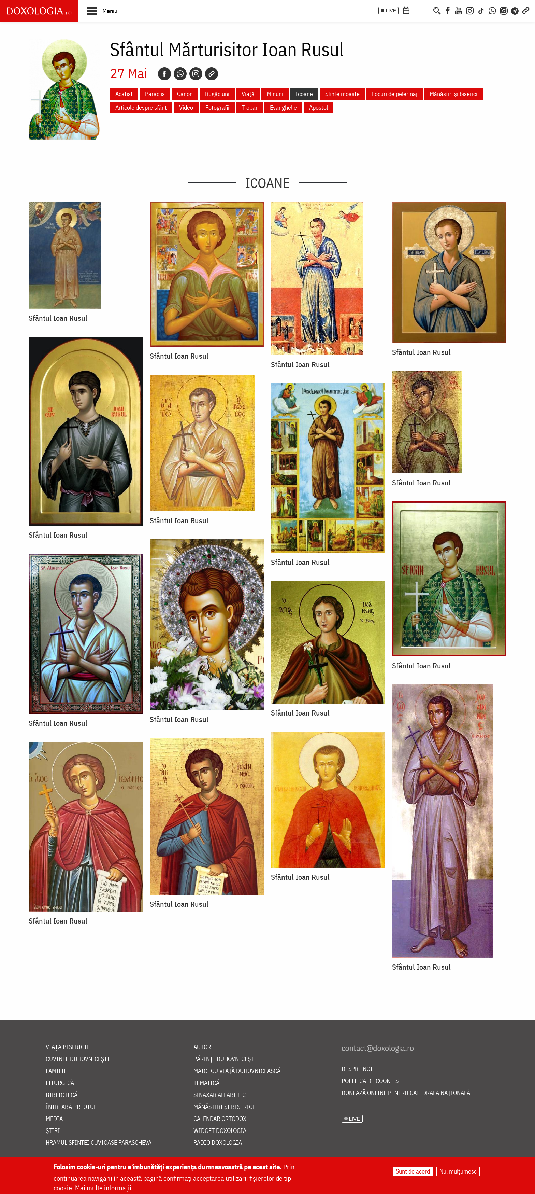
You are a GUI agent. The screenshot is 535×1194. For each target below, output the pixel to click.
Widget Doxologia (219, 1131)
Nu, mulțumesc (458, 1171)
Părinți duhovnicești (224, 1059)
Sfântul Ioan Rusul (58, 318)
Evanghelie (283, 107)
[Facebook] (448, 10)
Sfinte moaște (342, 94)
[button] (102, 10)
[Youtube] (458, 10)
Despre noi (357, 1069)
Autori (203, 1047)
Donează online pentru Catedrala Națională (406, 1093)
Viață (248, 94)
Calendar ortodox (219, 1119)
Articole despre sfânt (141, 107)
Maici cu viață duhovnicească (236, 1071)
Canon (185, 94)
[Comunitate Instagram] (504, 10)
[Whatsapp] (180, 73)
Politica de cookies (370, 1081)
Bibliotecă (61, 1095)
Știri (53, 1131)
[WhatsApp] (492, 10)
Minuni (275, 94)
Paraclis (155, 94)
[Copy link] (211, 73)
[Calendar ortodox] (406, 10)
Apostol (318, 107)
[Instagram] (470, 10)
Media (54, 1119)
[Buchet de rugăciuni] (427, 10)
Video (186, 107)
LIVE (391, 10)
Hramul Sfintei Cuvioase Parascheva (98, 1143)
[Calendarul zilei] (417, 10)
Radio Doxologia (217, 1143)
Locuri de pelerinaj (394, 94)
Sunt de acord (413, 1171)
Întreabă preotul (71, 1107)
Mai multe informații (103, 1187)
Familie (56, 1071)
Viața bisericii (67, 1047)
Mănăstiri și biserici (453, 94)
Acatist (124, 94)
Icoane (304, 94)
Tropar (250, 107)
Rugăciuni (217, 94)
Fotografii (217, 107)
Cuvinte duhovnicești (78, 1059)
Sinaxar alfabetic (219, 1095)
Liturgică (60, 1083)
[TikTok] (481, 10)
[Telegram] (515, 10)
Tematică (206, 1083)
